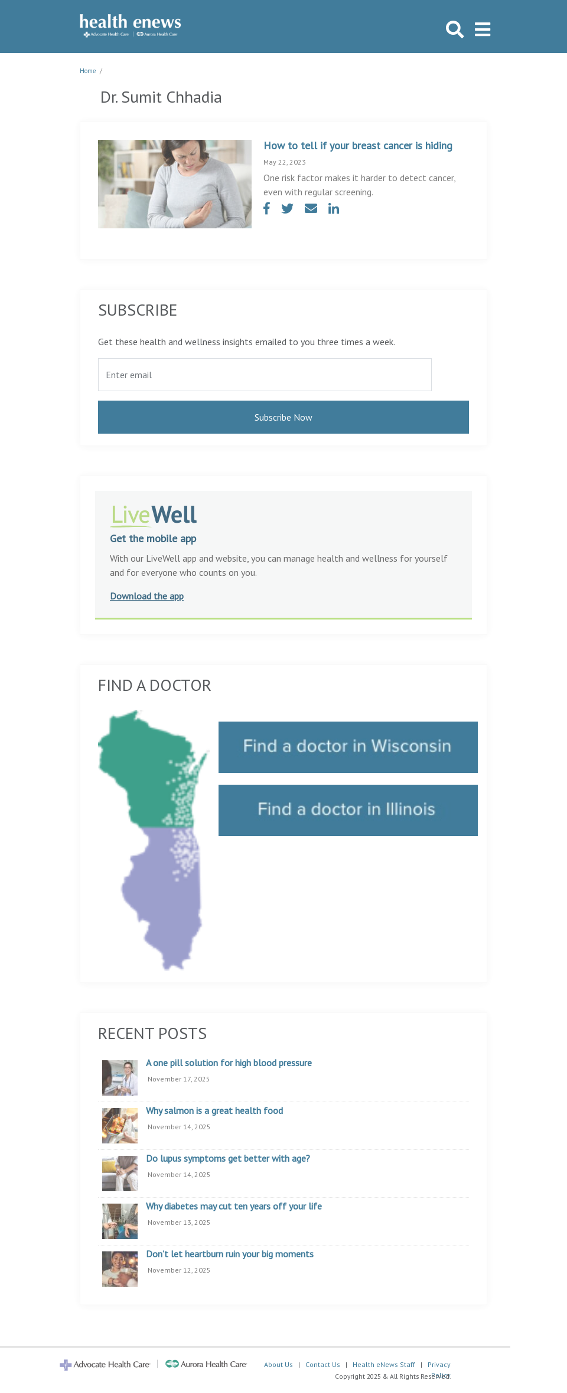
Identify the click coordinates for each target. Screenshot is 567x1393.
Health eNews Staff (384, 1364)
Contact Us (322, 1364)
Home (88, 71)
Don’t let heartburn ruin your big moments (230, 1254)
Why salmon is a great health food (214, 1111)
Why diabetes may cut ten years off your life (234, 1206)
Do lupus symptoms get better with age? (228, 1158)
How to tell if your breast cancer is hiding (357, 145)
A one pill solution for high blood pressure (229, 1063)
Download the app (147, 596)
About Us (278, 1364)
